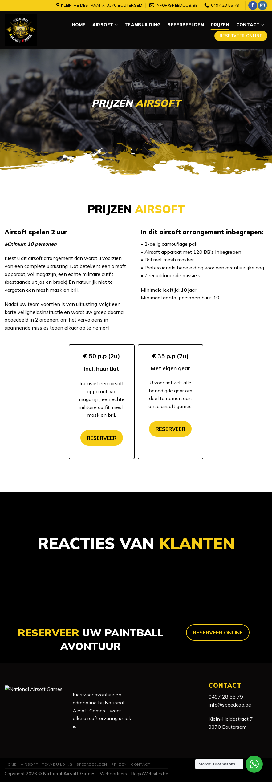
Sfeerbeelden (186, 24)
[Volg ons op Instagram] (262, 5)
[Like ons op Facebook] (252, 5)
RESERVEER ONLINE (218, 632)
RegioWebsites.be (149, 773)
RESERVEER (101, 438)
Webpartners (113, 773)
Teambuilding (142, 24)
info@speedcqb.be (230, 705)
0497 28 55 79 (226, 697)
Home (79, 24)
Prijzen (220, 24)
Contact (250, 25)
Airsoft (105, 25)
